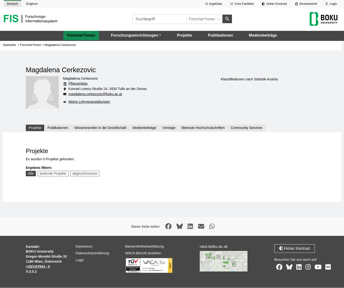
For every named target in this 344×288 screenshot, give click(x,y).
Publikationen (220, 35)
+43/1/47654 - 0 (38, 266)
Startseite (9, 45)
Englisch (32, 4)
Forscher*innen (81, 35)
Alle (31, 174)
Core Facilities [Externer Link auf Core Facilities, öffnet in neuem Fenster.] (242, 4)
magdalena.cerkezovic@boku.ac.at (95, 94)
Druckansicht (306, 4)
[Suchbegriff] (159, 19)
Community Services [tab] (246, 128)
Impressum (83, 246)
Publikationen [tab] (58, 128)
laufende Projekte (53, 174)
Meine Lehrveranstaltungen (89, 102)
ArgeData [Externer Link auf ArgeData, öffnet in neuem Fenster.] (213, 4)
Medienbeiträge (263, 35)
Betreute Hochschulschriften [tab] (203, 128)
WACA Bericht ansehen (143, 253)
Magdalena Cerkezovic (60, 45)
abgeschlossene (84, 174)
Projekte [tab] (35, 128)
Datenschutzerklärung (92, 253)
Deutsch (12, 4)
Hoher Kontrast (274, 4)
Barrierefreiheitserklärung (144, 246)
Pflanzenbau (77, 84)
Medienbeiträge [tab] (144, 128)
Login (331, 4)
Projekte (184, 35)
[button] (136, 35)
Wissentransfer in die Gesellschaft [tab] (100, 128)
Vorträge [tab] (168, 128)
